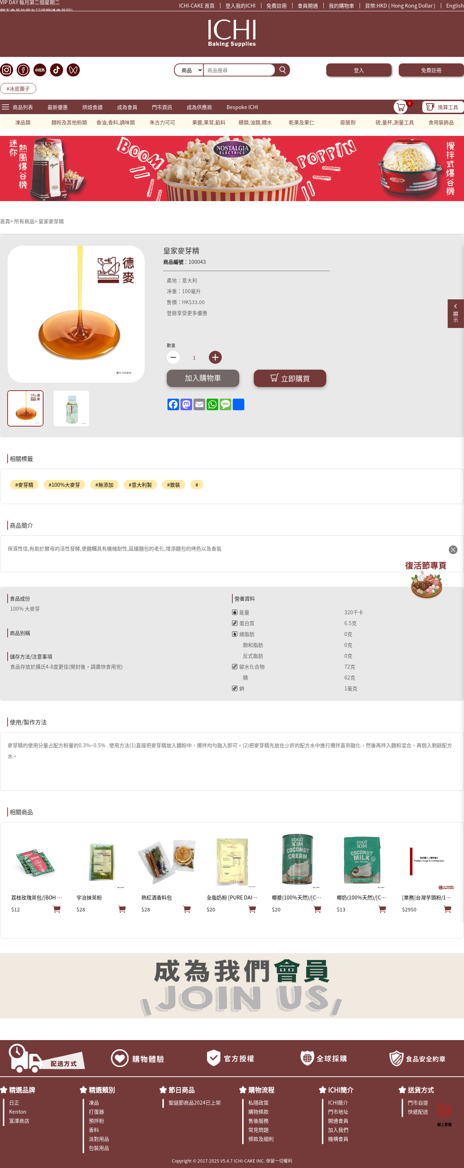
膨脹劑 (348, 122)
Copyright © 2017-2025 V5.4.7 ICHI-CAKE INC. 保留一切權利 (232, 1160)
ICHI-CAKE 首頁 (197, 5)
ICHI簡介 (340, 1089)
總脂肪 (243, 633)
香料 (94, 1129)
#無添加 (104, 484)
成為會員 (127, 107)
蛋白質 (243, 623)
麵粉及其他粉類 (69, 122)
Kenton (17, 1111)
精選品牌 (22, 1089)
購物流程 (261, 1089)
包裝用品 (99, 1147)
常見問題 (258, 1129)
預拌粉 (96, 1120)
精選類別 (102, 1089)
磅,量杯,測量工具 (395, 122)
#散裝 (173, 484)
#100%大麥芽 (64, 484)
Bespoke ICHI (242, 107)
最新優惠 (57, 107)
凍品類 (22, 122)
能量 (240, 612)
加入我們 (338, 1129)
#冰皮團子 (18, 88)
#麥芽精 (24, 484)
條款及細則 (261, 1138)
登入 (359, 70)
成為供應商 (199, 107)
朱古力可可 (162, 122)
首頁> (7, 221)
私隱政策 (258, 1102)
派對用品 (99, 1138)
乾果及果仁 (301, 122)
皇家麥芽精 (51, 221)
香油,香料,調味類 (115, 122)
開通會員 (338, 1120)
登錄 (172, 312)
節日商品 (182, 1089)
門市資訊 (162, 107)
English (455, 5)
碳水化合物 (248, 666)
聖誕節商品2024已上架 (195, 1102)
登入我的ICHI (240, 5)
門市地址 (338, 1111)
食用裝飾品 (441, 122)
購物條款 (258, 1111)
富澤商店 (19, 1120)
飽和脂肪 (247, 644)
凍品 (94, 1102)
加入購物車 (203, 378)
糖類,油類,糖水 (255, 122)
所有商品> (25, 221)
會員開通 (308, 5)
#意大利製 (140, 484)
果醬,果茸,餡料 (208, 122)
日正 (14, 1102)
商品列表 (23, 107)
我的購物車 (341, 5)
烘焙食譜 (92, 107)
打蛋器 (96, 1111)
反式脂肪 (247, 655)
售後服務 (258, 1120)
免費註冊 (276, 5)
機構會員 (338, 1138)
